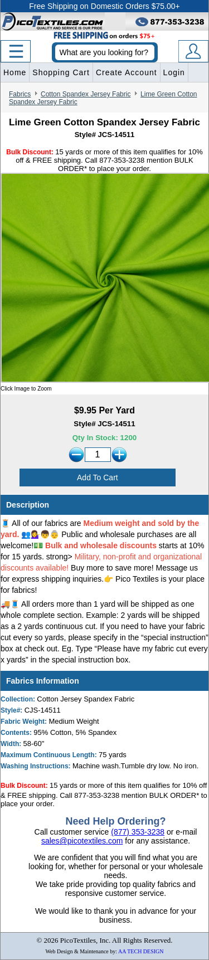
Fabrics (20, 94)
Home (14, 72)
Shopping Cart (61, 72)
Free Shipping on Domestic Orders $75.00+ (104, 6)
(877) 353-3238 (137, 831)
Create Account (126, 72)
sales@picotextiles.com (82, 840)
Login (174, 72)
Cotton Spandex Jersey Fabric (85, 94)
